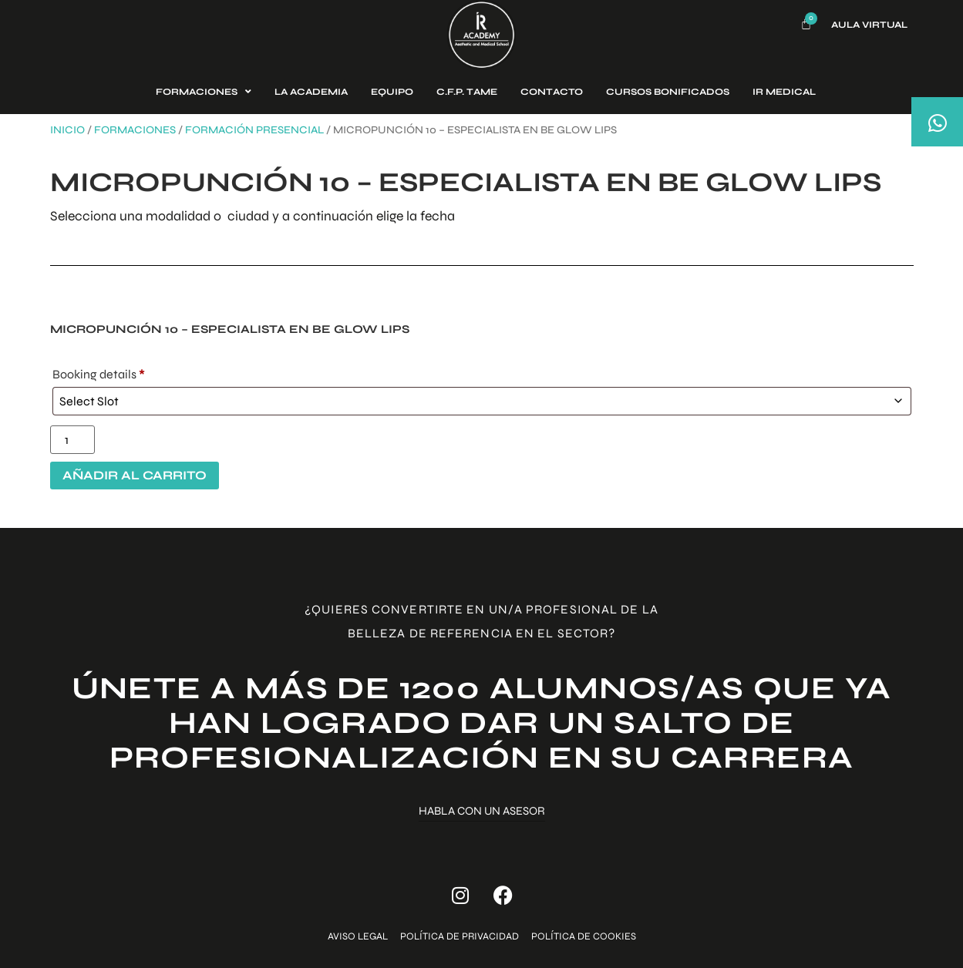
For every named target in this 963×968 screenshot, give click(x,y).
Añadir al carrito (134, 475)
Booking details (98, 374)
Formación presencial (254, 129)
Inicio (67, 129)
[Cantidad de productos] (72, 439)
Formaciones (135, 129)
